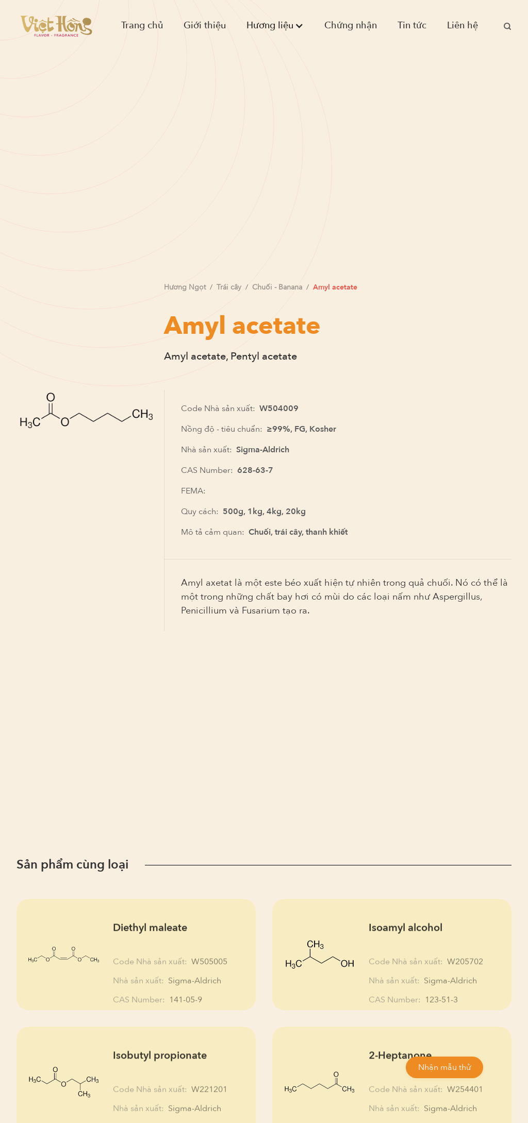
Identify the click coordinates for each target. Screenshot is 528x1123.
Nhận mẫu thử (444, 1067)
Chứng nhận (350, 25)
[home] (56, 26)
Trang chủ (142, 25)
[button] (275, 25)
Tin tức (412, 25)
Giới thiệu (205, 25)
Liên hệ (462, 25)
